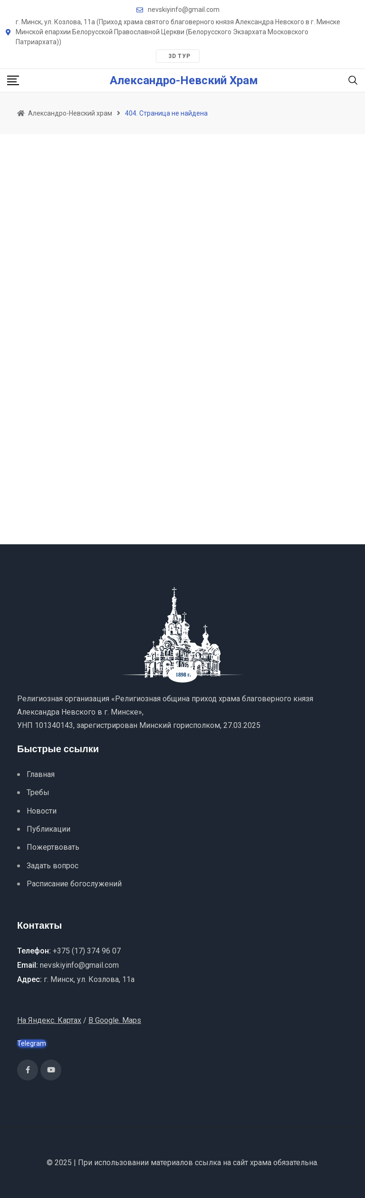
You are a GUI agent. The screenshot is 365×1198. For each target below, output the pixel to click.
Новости (42, 810)
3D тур (179, 56)
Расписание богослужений (74, 883)
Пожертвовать (53, 847)
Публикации (48, 829)
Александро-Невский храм (184, 80)
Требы (38, 792)
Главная (41, 774)
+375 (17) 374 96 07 (87, 950)
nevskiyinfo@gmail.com (184, 9)
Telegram (31, 1043)
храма (260, 1162)
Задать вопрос (52, 865)
